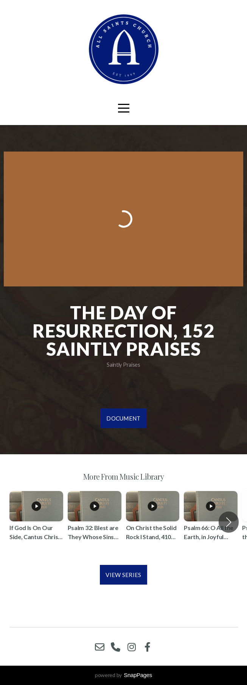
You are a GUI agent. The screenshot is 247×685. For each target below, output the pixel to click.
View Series (123, 574)
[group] (36, 522)
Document (123, 418)
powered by (123, 675)
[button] (229, 522)
